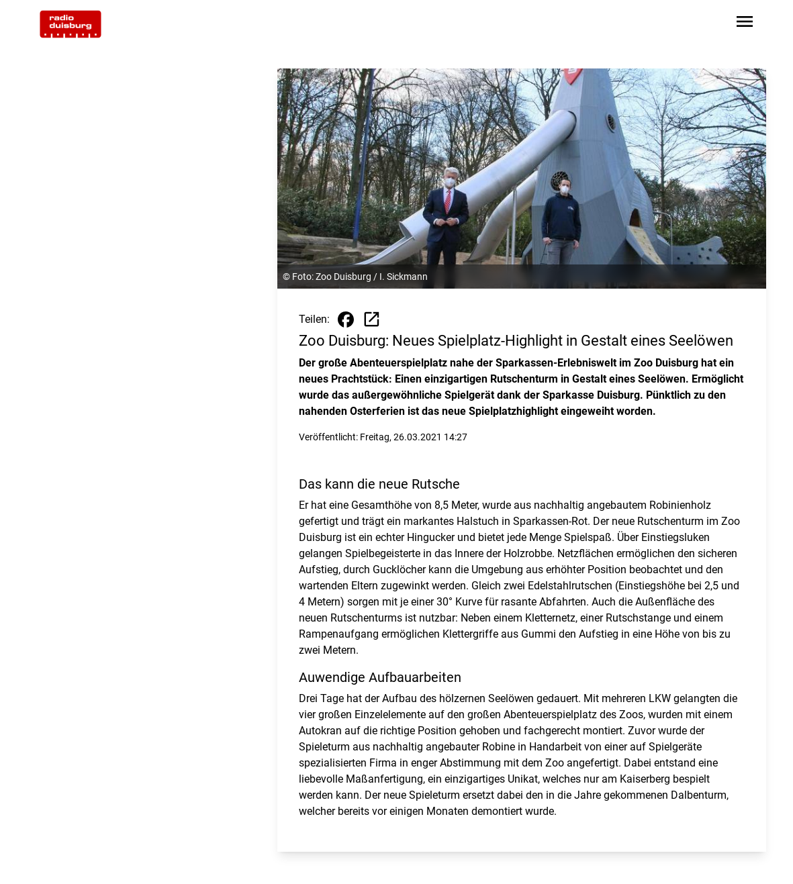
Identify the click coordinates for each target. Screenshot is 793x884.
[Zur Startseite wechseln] (70, 24)
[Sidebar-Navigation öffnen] (744, 24)
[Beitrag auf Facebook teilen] (346, 319)
